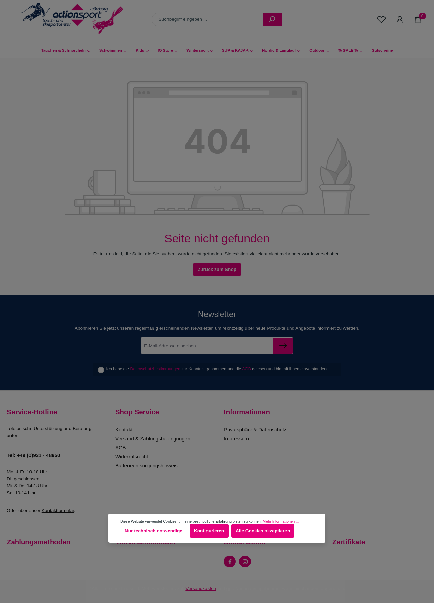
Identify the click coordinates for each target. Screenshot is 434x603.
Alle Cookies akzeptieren (263, 530)
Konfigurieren (209, 530)
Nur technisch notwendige (153, 530)
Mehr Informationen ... (281, 521)
